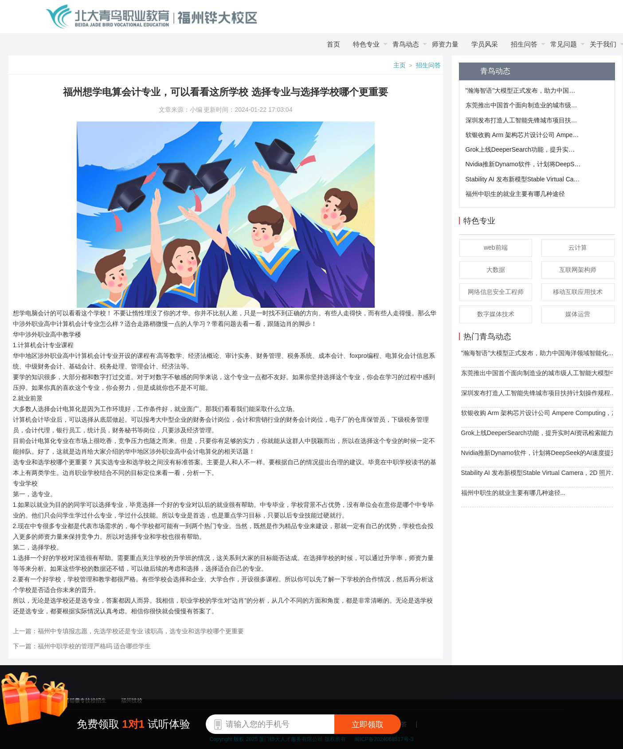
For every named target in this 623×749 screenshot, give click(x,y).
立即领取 (368, 724)
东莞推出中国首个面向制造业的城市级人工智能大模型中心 (523, 105)
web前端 (496, 247)
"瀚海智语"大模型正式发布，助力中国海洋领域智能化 (523, 90)
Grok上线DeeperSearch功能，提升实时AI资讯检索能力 (523, 149)
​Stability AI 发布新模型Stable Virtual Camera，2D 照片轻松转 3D (523, 179)
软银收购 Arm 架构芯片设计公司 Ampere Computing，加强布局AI (523, 134)
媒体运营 (577, 314)
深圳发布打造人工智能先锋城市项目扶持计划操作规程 (523, 120)
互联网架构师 (577, 269)
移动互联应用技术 (578, 291)
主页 (399, 65)
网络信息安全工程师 (496, 291)
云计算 (577, 247)
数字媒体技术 (495, 314)
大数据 (495, 269)
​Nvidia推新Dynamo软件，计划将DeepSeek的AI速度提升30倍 (523, 164)
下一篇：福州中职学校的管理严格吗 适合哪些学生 (82, 646)
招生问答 (428, 65)
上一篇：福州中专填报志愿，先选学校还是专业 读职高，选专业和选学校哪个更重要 (128, 631)
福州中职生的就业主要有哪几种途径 (515, 193)
